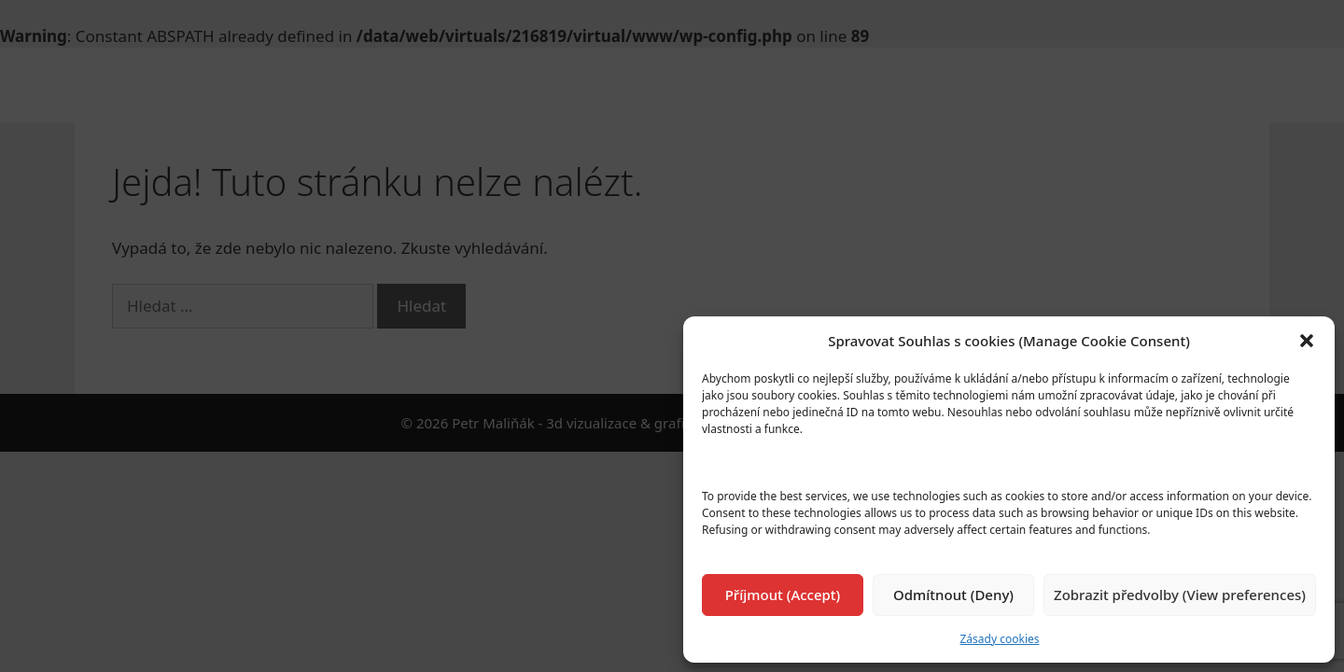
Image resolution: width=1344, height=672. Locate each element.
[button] (1306, 340)
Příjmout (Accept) (783, 594)
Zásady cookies (1000, 639)
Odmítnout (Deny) (953, 594)
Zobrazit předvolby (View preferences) (1180, 594)
